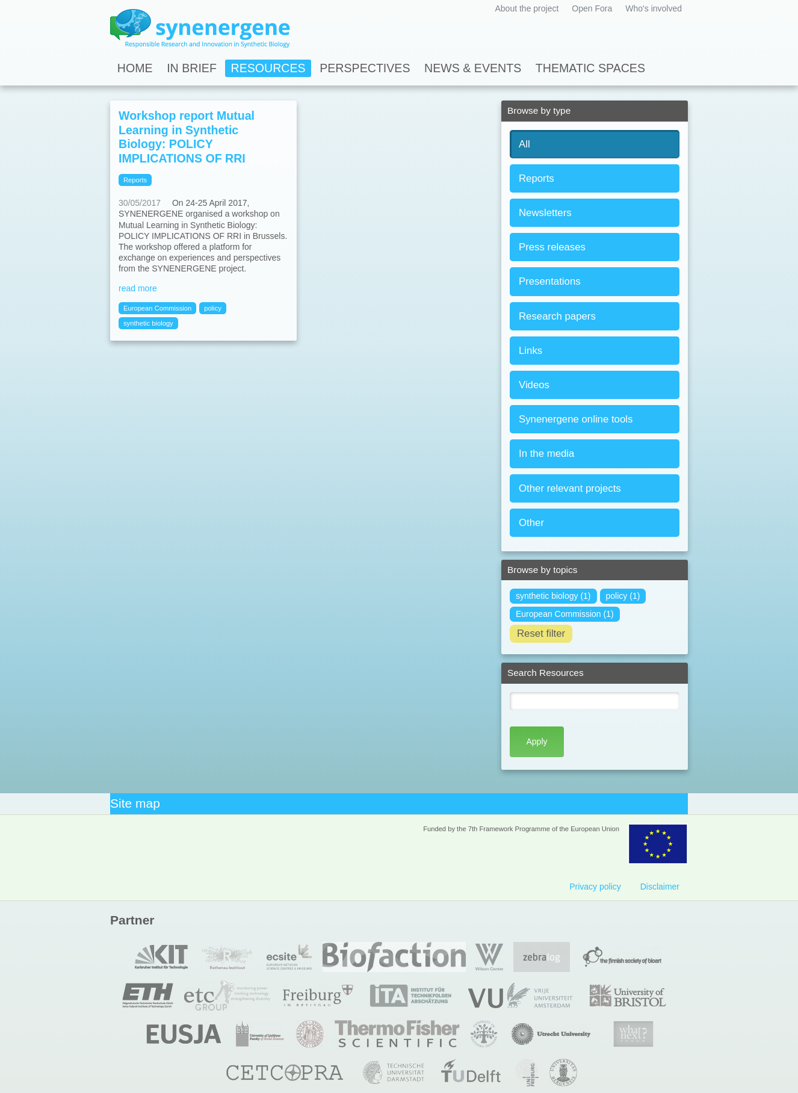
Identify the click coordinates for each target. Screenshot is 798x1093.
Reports (536, 178)
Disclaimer (659, 886)
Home (135, 68)
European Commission (157, 308)
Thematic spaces (590, 68)
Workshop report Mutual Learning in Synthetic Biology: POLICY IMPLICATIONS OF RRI (187, 137)
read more (138, 288)
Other (531, 522)
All (524, 144)
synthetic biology (148, 323)
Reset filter (541, 633)
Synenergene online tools (576, 419)
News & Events (472, 68)
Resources (268, 68)
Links (530, 350)
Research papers (557, 316)
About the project (526, 8)
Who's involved (653, 8)
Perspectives (365, 68)
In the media (546, 453)
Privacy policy (595, 886)
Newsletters (545, 212)
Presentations (550, 281)
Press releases (552, 247)
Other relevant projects (570, 488)
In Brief (192, 68)
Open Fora (592, 8)
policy (212, 308)
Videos (534, 385)
